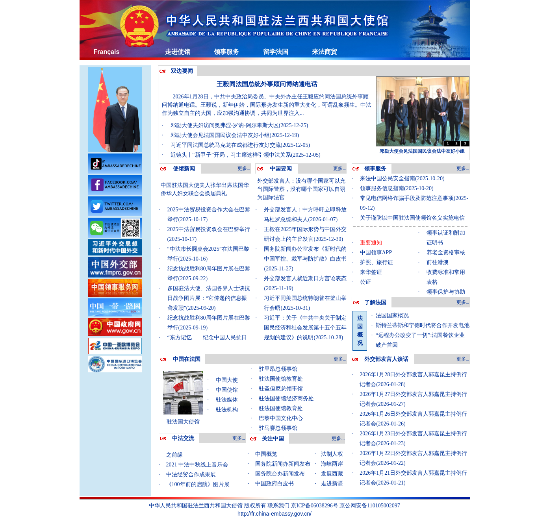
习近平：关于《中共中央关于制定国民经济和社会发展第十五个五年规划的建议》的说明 (305, 327)
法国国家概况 (392, 315)
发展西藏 (332, 474)
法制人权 (332, 454)
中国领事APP (376, 252)
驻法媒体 (227, 400)
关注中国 (273, 439)
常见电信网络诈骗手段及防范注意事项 (407, 198)
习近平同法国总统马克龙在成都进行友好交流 (226, 145)
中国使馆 (227, 390)
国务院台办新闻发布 (280, 474)
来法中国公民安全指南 (387, 178)
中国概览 (266, 454)
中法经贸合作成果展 (191, 476)
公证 (365, 282)
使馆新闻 (184, 169)
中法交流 (183, 438)
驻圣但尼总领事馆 (281, 389)
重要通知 (371, 243)
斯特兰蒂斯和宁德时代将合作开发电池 (422, 325)
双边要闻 (182, 71)
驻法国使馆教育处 (281, 379)
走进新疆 (332, 484)
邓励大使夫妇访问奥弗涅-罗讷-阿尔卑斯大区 (225, 125)
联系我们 (278, 505)
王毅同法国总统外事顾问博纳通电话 (267, 84)
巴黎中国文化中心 (281, 418)
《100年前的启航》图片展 (198, 486)
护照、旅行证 (376, 262)
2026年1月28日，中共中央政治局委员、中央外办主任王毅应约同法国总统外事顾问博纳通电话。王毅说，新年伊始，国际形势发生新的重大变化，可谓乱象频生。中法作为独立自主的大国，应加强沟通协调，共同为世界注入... (266, 105)
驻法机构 (227, 410)
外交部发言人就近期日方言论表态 (305, 278)
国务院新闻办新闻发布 (282, 464)
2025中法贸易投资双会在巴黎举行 (208, 229)
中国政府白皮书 (274, 484)
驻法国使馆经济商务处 (286, 398)
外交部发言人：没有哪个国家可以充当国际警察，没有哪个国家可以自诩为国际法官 (301, 189)
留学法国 (275, 51)
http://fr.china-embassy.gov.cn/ (274, 514)
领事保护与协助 (446, 292)
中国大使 (227, 380)
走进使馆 (177, 51)
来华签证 (371, 272)
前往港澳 (438, 262)
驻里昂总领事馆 (278, 369)
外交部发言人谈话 (386, 359)
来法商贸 (324, 51)
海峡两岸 (332, 464)
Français (107, 51)
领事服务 (226, 51)
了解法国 (375, 302)
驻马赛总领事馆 (278, 428)
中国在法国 (186, 359)
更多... (243, 168)
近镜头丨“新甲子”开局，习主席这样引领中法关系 (231, 155)
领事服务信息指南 (382, 188)
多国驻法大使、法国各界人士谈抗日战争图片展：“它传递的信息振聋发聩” (208, 298)
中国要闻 (281, 169)
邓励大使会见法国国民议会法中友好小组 (220, 135)
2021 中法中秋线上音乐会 (197, 467)
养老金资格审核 (446, 252)
